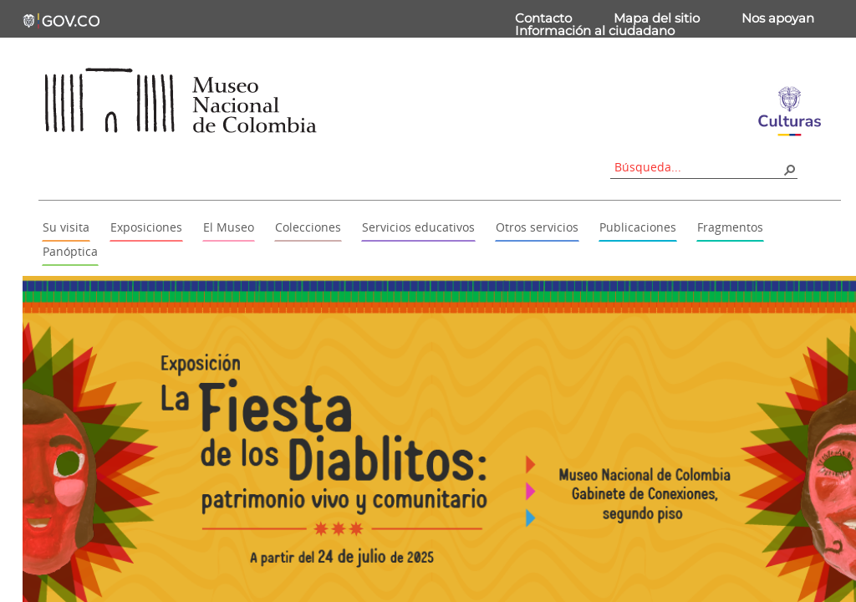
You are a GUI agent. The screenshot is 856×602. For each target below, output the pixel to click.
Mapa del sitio (657, 18)
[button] (789, 169)
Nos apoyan (777, 18)
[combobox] (698, 167)
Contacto (543, 18)
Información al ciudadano (595, 30)
